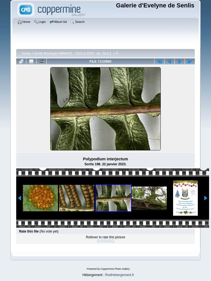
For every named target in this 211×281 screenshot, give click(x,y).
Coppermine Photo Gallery (115, 269)
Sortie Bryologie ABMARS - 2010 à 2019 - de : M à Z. (73, 53)
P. (117, 53)
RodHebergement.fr (119, 275)
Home (26, 53)
